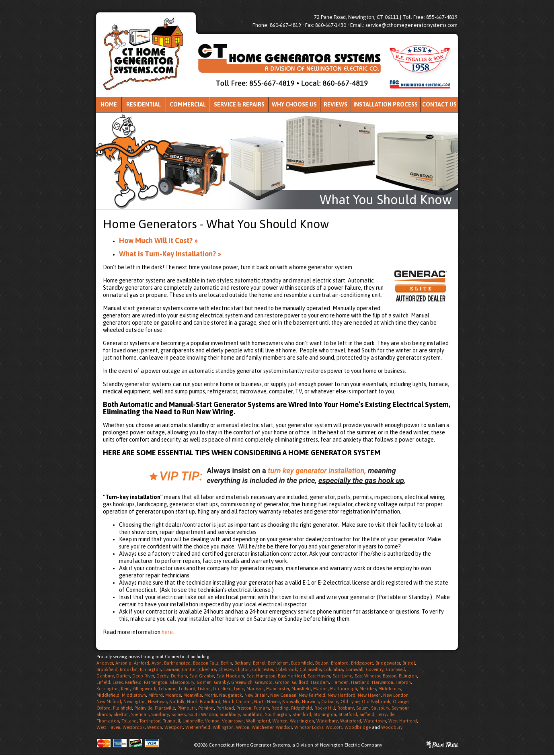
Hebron (403, 682)
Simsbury (160, 714)
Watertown (374, 720)
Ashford (141, 663)
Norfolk (177, 701)
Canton (189, 669)
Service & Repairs (239, 104)
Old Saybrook (376, 701)
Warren (280, 720)
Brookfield (106, 669)
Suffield (366, 714)
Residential (143, 104)
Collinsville (310, 669)
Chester (225, 669)
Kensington (107, 688)
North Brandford (203, 701)
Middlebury (389, 688)
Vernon (212, 720)
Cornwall (354, 669)
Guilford (300, 682)
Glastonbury (182, 682)
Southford (252, 714)
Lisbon (204, 688)
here (167, 632)
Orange (400, 701)
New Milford (108, 701)
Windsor (284, 727)
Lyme (239, 688)
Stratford (348, 714)
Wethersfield (197, 727)
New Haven (369, 695)
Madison (255, 688)
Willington (223, 727)
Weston (154, 727)
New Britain (256, 695)
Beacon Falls (205, 663)
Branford (340, 663)
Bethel (259, 663)
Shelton (121, 714)
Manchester (277, 688)
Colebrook (286, 669)
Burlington (150, 669)
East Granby (201, 675)
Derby (162, 675)
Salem (362, 708)
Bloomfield (302, 663)
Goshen (204, 682)
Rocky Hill (324, 708)
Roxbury (345, 708)
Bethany (242, 663)
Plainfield (122, 708)
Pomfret (206, 708)
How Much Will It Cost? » (158, 240)
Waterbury (327, 720)
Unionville (193, 720)
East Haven (319, 675)
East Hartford (291, 675)
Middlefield (107, 695)
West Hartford (402, 720)
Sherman (140, 714)
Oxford (103, 708)
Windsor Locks (308, 727)
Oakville (329, 701)
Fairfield (133, 682)
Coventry (375, 669)
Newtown (157, 701)
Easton (389, 675)
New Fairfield (312, 695)
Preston (243, 708)
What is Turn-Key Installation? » (170, 254)
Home (109, 104)
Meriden (367, 688)
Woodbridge (358, 727)
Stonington (325, 714)
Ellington (408, 675)
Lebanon (167, 688)
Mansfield (301, 688)
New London (395, 695)
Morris (210, 695)
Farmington (155, 682)
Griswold (264, 682)
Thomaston (107, 720)
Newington (134, 701)
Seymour (400, 708)
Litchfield (222, 688)
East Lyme (342, 675)
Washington (302, 720)
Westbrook (134, 727)
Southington (277, 714)
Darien (123, 675)
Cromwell (395, 669)
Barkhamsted (177, 663)
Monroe (173, 695)
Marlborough (343, 688)
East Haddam (230, 675)
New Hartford (341, 695)
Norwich (310, 701)
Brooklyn (128, 669)
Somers (178, 714)
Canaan (171, 669)
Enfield (103, 682)
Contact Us (439, 104)
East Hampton (260, 675)
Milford (155, 695)
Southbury (230, 714)
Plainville (143, 708)
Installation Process (385, 104)
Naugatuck (230, 695)
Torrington (149, 720)
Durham (179, 675)
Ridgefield (301, 708)
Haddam (320, 682)
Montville (192, 695)
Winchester (262, 727)
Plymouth (186, 708)
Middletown (134, 695)
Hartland (360, 682)
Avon (157, 663)
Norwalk (291, 701)
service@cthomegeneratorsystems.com (411, 25)
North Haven (267, 701)
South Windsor (202, 714)
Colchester (262, 669)
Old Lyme (350, 701)
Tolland (129, 720)
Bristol (408, 663)
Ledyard (187, 688)
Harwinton (382, 682)
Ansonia (123, 663)
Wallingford (258, 720)
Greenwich (241, 682)
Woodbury (391, 727)
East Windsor (367, 675)
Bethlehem (278, 663)
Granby (221, 682)
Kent (125, 688)
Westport (173, 727)
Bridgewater (387, 663)
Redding (280, 708)
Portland (225, 708)
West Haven (108, 727)
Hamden (340, 682)
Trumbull (171, 720)
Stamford (301, 714)
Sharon (103, 714)
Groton (282, 682)
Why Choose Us (294, 104)
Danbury (105, 675)
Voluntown (233, 720)
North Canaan (237, 701)
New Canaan (283, 695)
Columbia (333, 669)
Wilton (242, 727)
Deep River (143, 675)
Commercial (188, 104)
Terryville (385, 714)
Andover (104, 663)
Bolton (321, 663)
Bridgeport (362, 663)
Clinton (242, 669)
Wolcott (334, 727)
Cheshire (207, 669)
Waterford (350, 720)
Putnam (261, 708)
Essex (118, 682)
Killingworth (144, 688)
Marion (320, 688)
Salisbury (380, 708)
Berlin (226, 663)
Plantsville (165, 708)
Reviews (335, 104)
